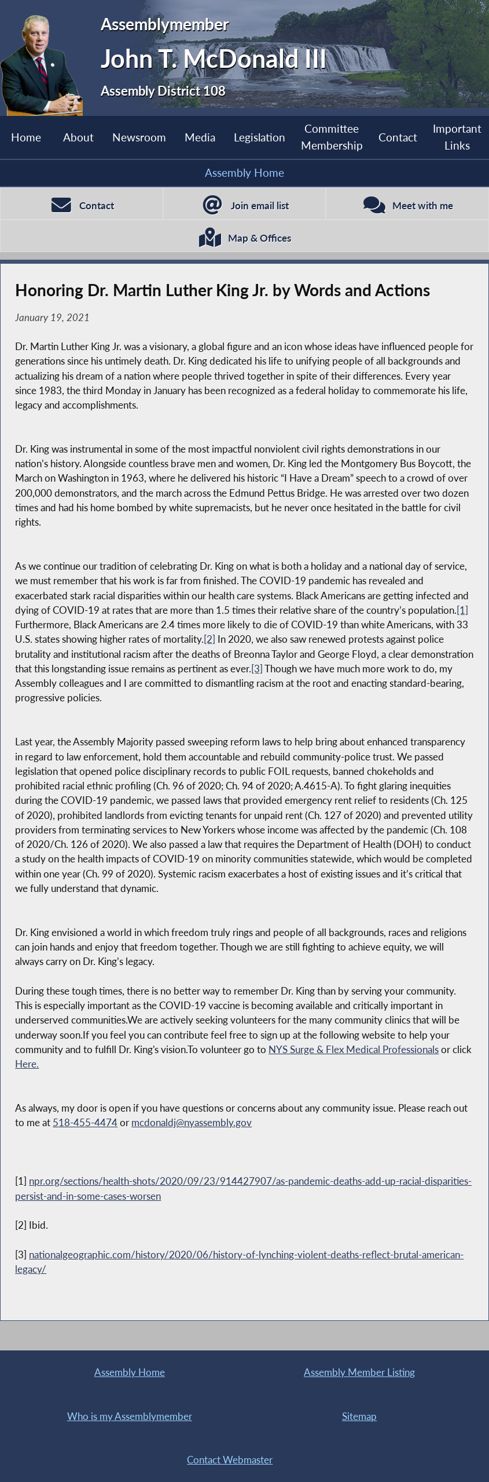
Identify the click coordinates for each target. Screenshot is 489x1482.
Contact (397, 137)
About (78, 137)
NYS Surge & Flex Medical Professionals (354, 1049)
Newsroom (139, 137)
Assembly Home (244, 172)
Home (26, 137)
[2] (209, 639)
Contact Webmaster (230, 1460)
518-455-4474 (85, 1122)
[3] (257, 668)
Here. (27, 1064)
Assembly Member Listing (359, 1372)
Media (200, 137)
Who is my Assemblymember (129, 1416)
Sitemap (359, 1416)
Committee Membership (332, 137)
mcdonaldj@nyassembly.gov (191, 1122)
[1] (462, 610)
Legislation (259, 137)
